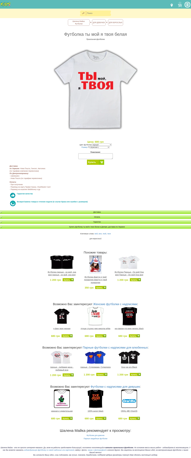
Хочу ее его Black (129, 367)
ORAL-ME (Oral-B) (129, 411)
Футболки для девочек (95, 435)
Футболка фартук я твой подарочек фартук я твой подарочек (95, 280)
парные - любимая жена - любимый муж (61, 368)
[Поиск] (99, 13)
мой (96, 234)
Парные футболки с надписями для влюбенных (115, 347)
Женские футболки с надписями (115, 304)
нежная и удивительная (62, 411)
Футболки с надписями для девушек (115, 386)
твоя (109, 234)
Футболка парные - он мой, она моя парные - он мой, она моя (62, 273)
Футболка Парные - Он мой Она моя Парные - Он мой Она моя (129, 273)
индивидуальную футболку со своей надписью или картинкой (49, 450)
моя (100, 234)
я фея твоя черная (61, 329)
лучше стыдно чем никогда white (95, 329)
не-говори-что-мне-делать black (129, 329)
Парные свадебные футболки (95, 439)
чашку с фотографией (97, 450)
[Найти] (83, 13)
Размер (85, 147)
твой (104, 234)
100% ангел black (95, 411)
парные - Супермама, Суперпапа (95, 367)
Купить (92, 162)
